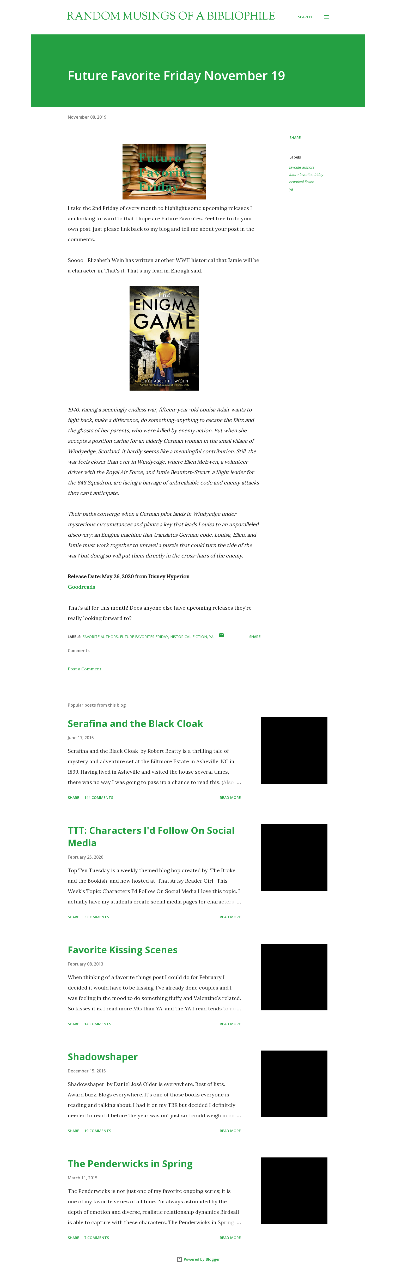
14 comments (97, 1023)
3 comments (96, 916)
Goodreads (81, 587)
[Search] (305, 16)
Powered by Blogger (198, 1259)
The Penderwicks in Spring (130, 1163)
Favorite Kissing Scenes (123, 949)
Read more (230, 797)
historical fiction (301, 182)
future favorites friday (306, 175)
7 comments (96, 1237)
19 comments (97, 1130)
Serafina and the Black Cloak (135, 723)
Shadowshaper (103, 1056)
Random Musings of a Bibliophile (171, 17)
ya (291, 189)
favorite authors (302, 167)
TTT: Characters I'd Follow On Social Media (151, 836)
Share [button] (295, 137)
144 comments (98, 797)
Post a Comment (84, 668)
